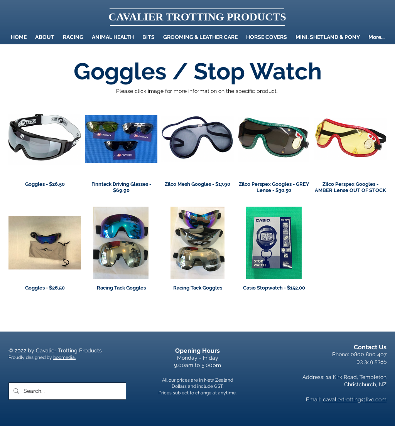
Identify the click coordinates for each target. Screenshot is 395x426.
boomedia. (64, 357)
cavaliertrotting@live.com (355, 399)
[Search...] (67, 391)
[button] (113, 37)
